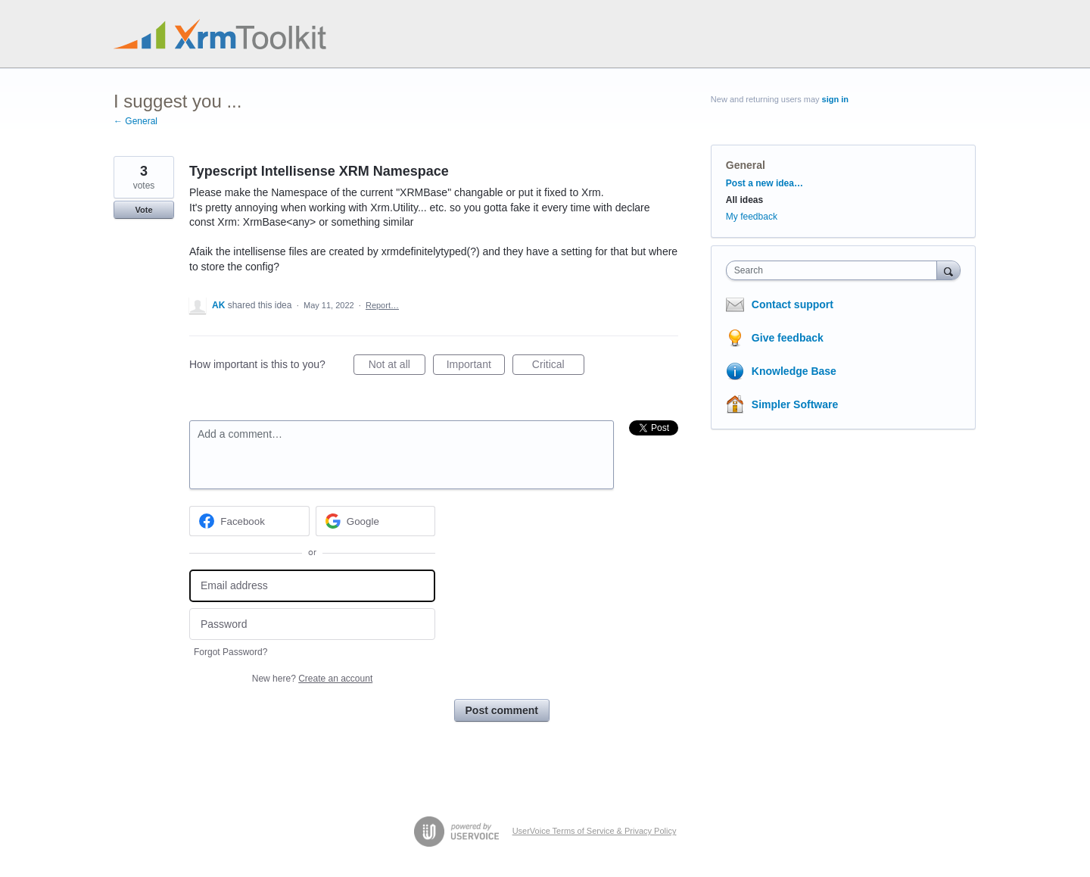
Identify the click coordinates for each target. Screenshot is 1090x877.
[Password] (312, 624)
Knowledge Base (794, 371)
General (745, 165)
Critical (558, 366)
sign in (835, 99)
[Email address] (312, 586)
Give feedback (788, 338)
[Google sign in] (376, 521)
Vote (143, 209)
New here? (312, 678)
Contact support (792, 304)
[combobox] (835, 270)
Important (476, 366)
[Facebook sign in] (249, 521)
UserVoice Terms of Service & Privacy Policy (594, 830)
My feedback (751, 216)
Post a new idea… (764, 183)
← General (135, 121)
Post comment (502, 710)
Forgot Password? (230, 652)
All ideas (744, 200)
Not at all (397, 366)
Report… (382, 305)
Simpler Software (795, 404)
